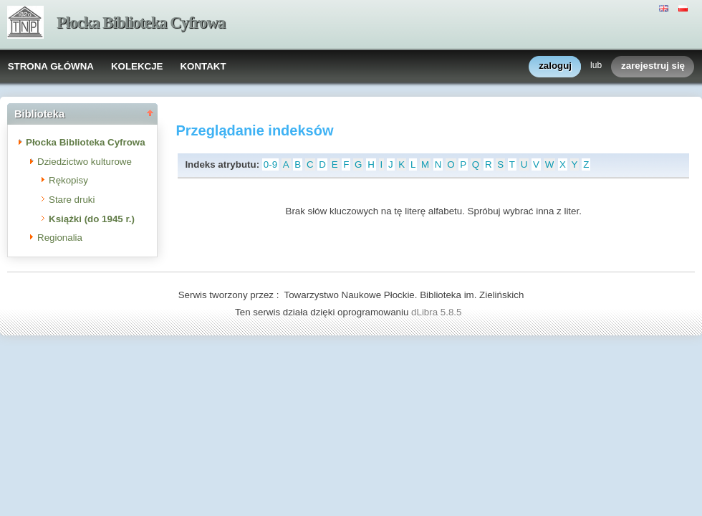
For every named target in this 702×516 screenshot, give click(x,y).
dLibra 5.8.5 (437, 312)
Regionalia (59, 237)
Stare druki (72, 199)
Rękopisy (68, 180)
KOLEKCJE (137, 66)
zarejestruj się (653, 66)
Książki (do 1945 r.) (92, 219)
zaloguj (555, 66)
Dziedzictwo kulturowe (84, 161)
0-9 (270, 164)
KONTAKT (203, 66)
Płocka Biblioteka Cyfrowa (141, 23)
